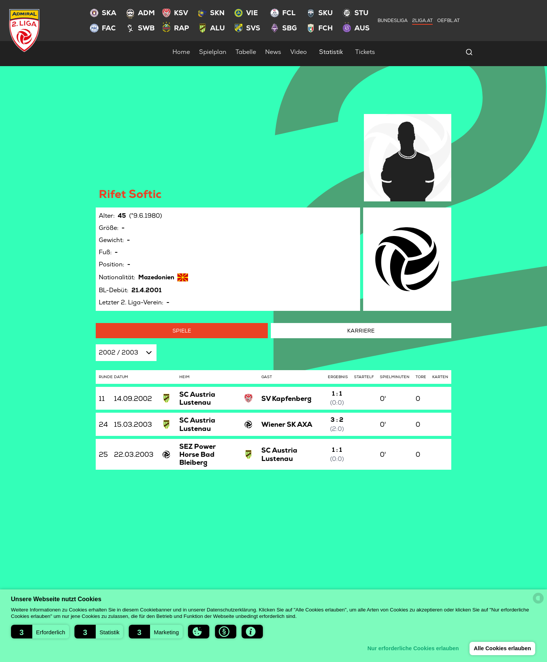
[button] (40, 631)
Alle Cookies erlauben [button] (502, 648)
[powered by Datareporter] (538, 598)
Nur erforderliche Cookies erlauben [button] (413, 648)
